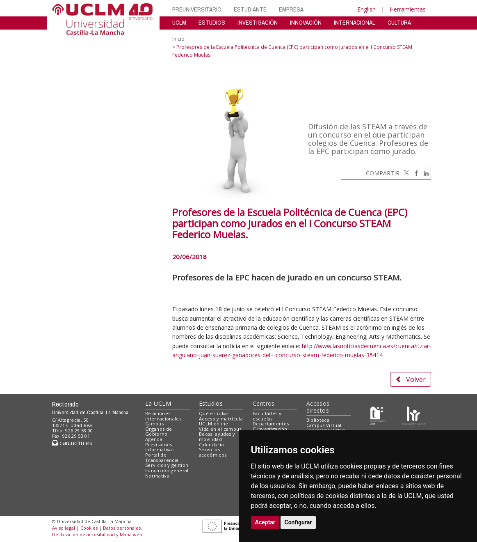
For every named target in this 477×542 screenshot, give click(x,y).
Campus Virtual (324, 425)
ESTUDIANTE (250, 9)
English (366, 9)
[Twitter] (405, 173)
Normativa (157, 476)
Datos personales (122, 528)
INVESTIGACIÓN (257, 22)
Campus (154, 423)
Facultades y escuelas (267, 416)
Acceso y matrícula (221, 419)
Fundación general (167, 470)
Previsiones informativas (159, 447)
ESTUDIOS (212, 22)
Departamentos (271, 423)
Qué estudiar (214, 413)
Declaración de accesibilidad (83, 534)
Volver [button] (410, 379)
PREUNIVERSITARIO (196, 9)
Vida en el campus (220, 429)
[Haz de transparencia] (378, 415)
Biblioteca (317, 420)
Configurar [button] (298, 522)
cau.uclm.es (72, 443)
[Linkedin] (424, 173)
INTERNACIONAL (354, 22)
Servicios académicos (212, 452)
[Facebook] (414, 173)
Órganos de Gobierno (158, 431)
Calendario (211, 444)
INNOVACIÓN (306, 22)
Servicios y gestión (166, 465)
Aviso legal (63, 528)
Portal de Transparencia (161, 457)
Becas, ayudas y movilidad (217, 436)
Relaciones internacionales (163, 416)
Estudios (211, 403)
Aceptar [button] (265, 522)
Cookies (89, 528)
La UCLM (158, 403)
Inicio (178, 38)
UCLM (179, 22)
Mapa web (131, 534)
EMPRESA (291, 9)
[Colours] (413, 415)
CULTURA (399, 22)
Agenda (153, 439)
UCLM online (213, 423)
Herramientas (408, 9)
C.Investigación (270, 429)
